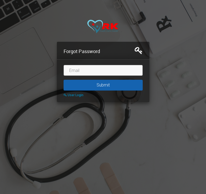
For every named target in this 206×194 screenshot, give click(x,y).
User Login (73, 95)
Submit (103, 85)
